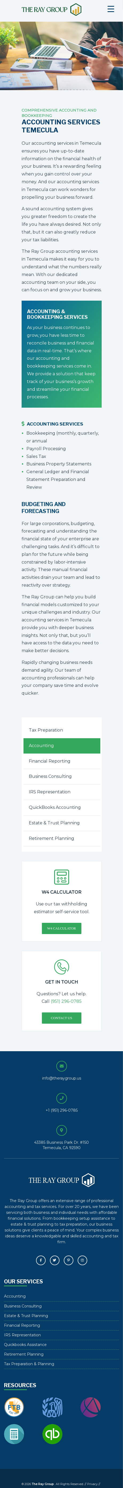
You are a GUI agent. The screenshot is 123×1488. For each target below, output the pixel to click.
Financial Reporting (49, 761)
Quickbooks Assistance (25, 1344)
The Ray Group (51, 10)
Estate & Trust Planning (54, 822)
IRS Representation (49, 791)
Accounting (41, 745)
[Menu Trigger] (111, 9)
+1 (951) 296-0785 (62, 1110)
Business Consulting (50, 776)
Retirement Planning (51, 838)
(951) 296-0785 (66, 1001)
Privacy (92, 1484)
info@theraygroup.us (61, 1078)
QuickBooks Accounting (55, 807)
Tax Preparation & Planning (29, 1363)
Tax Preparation (46, 730)
